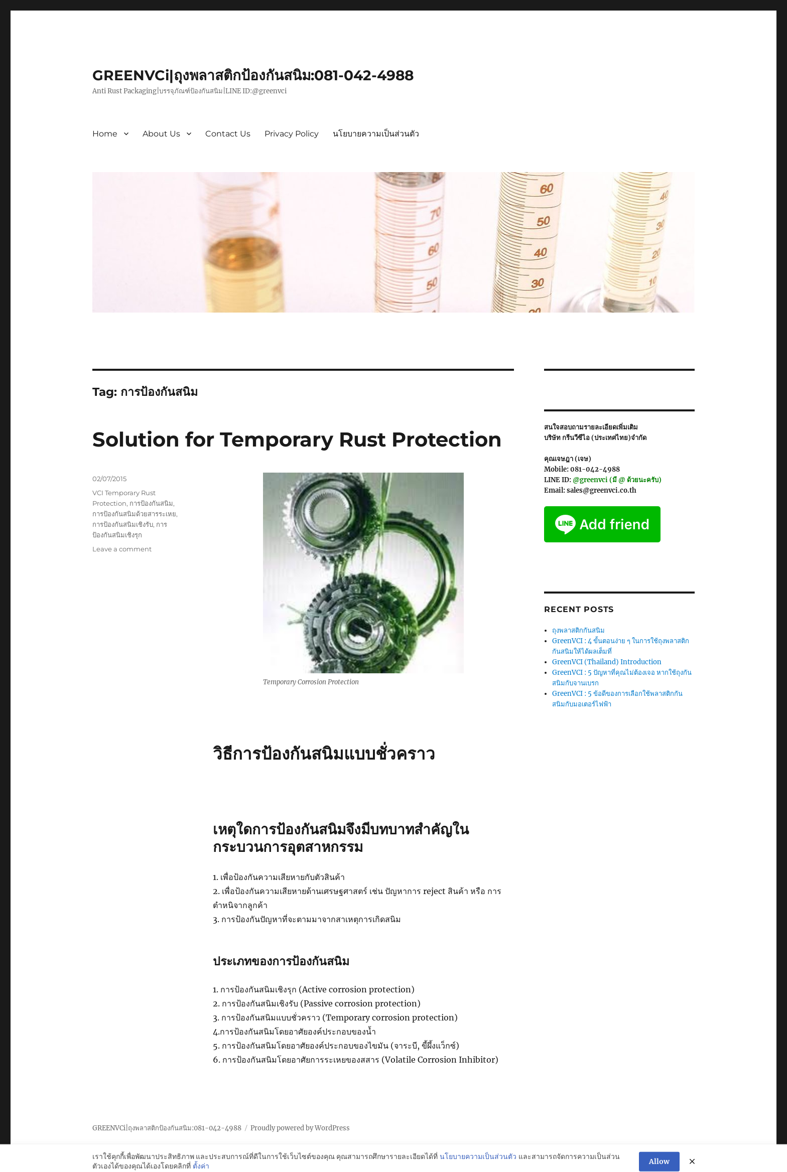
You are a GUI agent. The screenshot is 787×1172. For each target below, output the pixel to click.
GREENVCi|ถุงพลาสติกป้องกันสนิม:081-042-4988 (253, 75)
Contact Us (227, 133)
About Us (161, 133)
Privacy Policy (292, 133)
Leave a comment (122, 549)
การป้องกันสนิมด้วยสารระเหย (134, 514)
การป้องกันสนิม (151, 503)
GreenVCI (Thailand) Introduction (607, 662)
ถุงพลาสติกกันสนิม (578, 630)
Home (104, 133)
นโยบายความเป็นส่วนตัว (376, 133)
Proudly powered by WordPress (300, 1128)
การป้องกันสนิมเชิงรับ (122, 524)
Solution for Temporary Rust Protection (297, 439)
